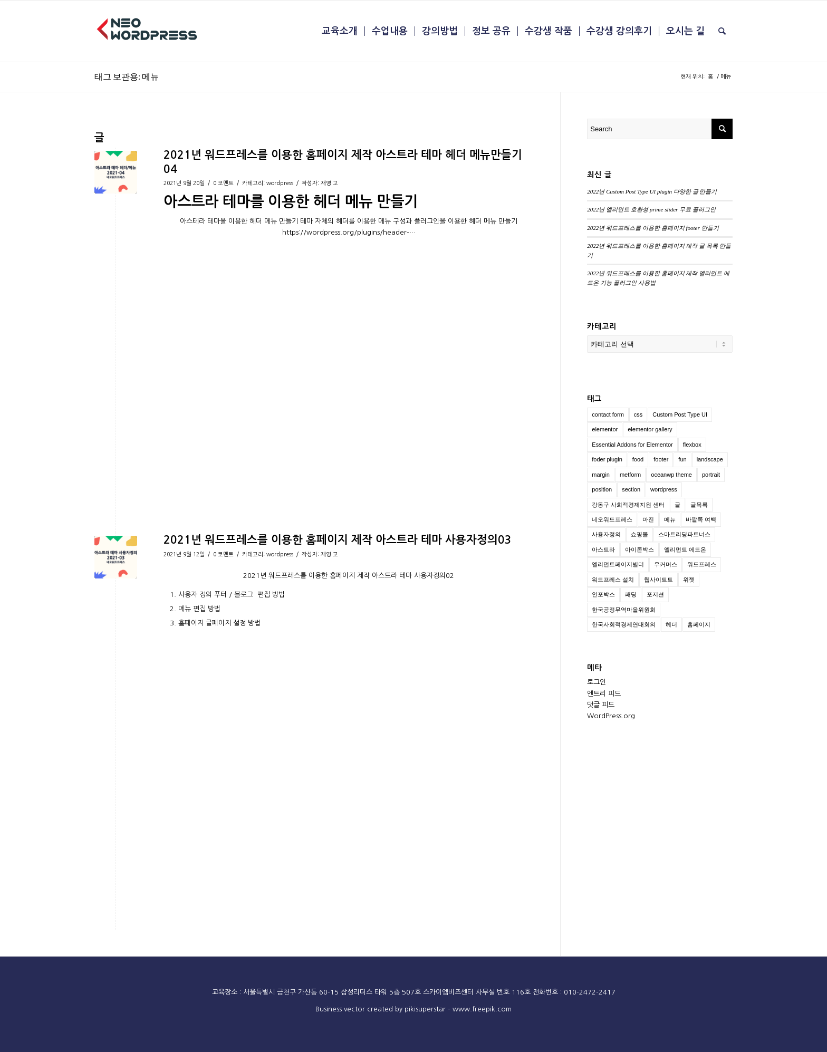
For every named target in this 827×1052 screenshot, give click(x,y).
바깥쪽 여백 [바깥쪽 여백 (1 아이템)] (701, 519)
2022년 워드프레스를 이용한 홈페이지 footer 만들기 (652, 228)
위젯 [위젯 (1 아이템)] (689, 579)
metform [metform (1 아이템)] (630, 474)
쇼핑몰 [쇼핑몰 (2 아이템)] (639, 534)
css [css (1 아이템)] (638, 414)
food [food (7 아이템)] (637, 459)
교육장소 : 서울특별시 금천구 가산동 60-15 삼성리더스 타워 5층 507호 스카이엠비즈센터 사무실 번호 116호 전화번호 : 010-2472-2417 (414, 992)
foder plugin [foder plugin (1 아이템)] (607, 459)
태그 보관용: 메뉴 (126, 76)
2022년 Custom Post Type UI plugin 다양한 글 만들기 (652, 191)
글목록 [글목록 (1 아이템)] (699, 504)
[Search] (722, 31)
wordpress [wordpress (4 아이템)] (663, 489)
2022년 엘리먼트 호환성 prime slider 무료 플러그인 (651, 209)
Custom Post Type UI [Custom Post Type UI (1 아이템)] (679, 414)
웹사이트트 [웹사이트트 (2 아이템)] (658, 579)
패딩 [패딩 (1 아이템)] (631, 594)
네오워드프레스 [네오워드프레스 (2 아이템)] (612, 519)
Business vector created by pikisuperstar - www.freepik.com (413, 1009)
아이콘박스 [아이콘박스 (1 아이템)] (639, 549)
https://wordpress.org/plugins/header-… (349, 232)
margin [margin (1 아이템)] (601, 474)
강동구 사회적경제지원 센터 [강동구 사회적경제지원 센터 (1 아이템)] (628, 504)
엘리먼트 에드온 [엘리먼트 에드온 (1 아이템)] (685, 549)
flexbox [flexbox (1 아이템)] (692, 444)
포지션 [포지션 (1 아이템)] (655, 594)
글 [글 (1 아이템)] (677, 504)
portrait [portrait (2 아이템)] (711, 474)
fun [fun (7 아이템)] (682, 459)
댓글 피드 (600, 704)
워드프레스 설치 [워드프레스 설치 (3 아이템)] (613, 579)
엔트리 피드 (604, 693)
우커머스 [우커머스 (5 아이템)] (665, 564)
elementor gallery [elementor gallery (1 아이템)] (650, 429)
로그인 (596, 682)
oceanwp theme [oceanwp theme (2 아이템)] (671, 474)
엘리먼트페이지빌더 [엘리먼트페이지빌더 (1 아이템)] (618, 564)
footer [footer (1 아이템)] (660, 459)
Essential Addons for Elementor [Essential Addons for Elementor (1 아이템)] (632, 444)
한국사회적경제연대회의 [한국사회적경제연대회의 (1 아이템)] (624, 624)
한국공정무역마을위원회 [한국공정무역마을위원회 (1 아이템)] (624, 609)
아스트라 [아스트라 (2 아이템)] (603, 549)
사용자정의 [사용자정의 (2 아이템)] (606, 534)
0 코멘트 (223, 183)
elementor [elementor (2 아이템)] (605, 429)
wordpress (279, 183)
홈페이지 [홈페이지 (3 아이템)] (698, 624)
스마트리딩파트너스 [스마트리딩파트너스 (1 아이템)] (684, 534)
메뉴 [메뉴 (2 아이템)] (670, 519)
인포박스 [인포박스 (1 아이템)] (603, 594)
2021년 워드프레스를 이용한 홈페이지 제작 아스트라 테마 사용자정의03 (338, 539)
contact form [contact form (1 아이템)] (608, 414)
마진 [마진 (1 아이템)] (648, 519)
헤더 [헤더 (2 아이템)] (671, 624)
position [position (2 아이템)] (602, 489)
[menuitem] (339, 31)
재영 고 (329, 183)
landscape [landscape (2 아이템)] (710, 459)
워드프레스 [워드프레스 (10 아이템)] (701, 564)
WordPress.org (611, 715)
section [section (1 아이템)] (631, 489)
